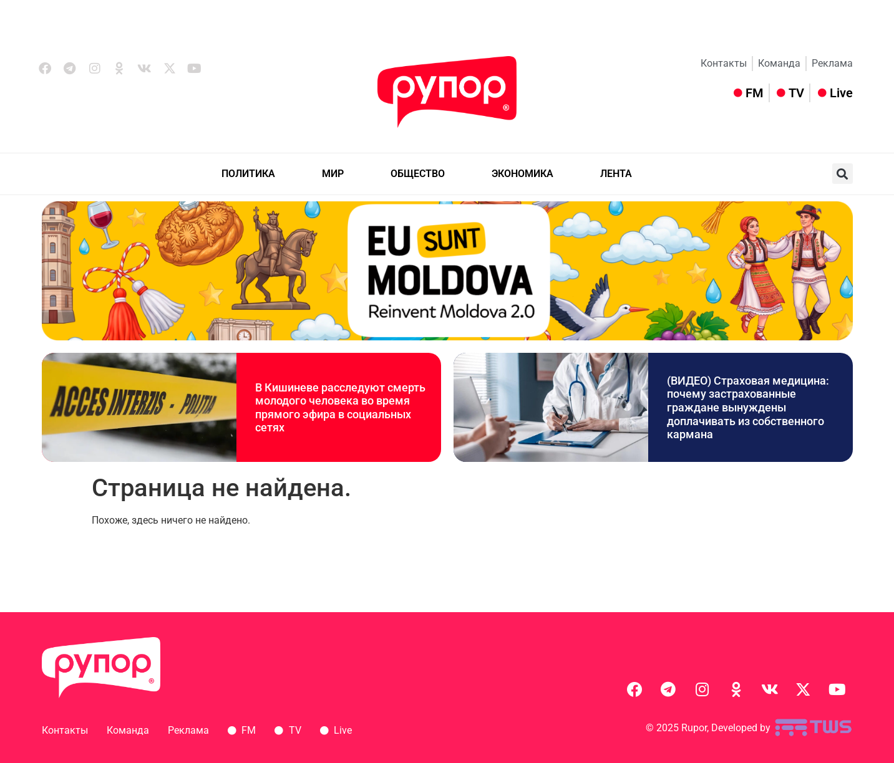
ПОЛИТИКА (248, 174)
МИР (333, 174)
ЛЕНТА (616, 174)
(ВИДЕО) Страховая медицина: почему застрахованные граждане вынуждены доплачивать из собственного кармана (748, 407)
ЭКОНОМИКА (522, 174)
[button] (842, 173)
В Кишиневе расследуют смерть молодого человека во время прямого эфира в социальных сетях (340, 407)
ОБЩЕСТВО (418, 174)
